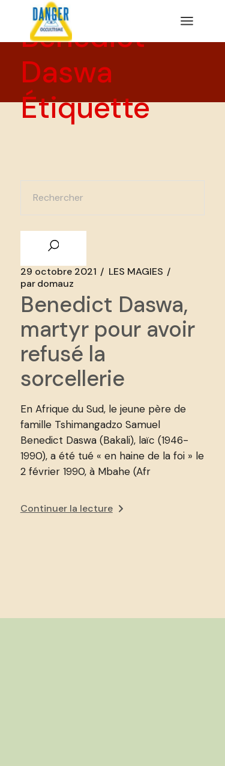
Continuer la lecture (71, 508)
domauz (47, 284)
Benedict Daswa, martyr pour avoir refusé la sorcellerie (107, 341)
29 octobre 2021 (58, 272)
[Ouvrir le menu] (187, 21)
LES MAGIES (136, 272)
